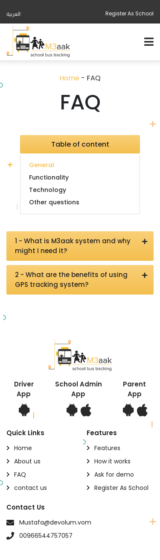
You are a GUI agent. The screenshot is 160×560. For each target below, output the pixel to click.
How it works (112, 461)
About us (27, 461)
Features (107, 448)
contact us (30, 487)
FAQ (20, 474)
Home (69, 78)
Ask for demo (114, 474)
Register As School (129, 13)
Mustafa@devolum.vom (55, 522)
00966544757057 (46, 535)
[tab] (80, 165)
